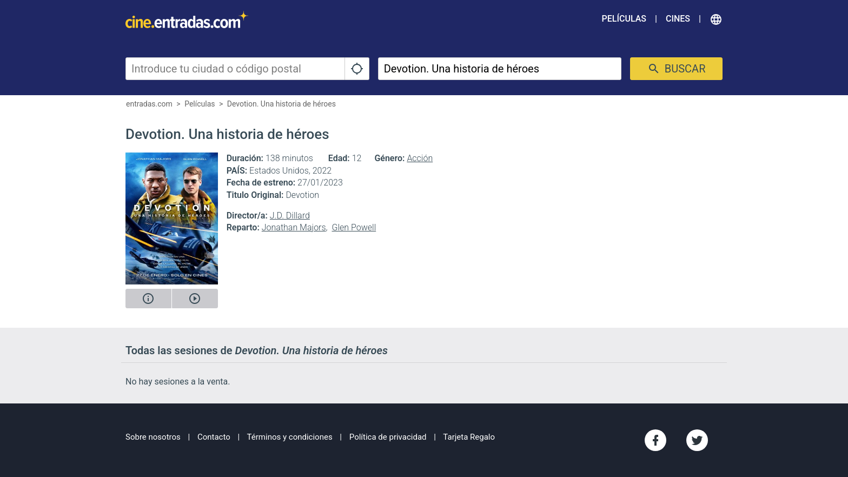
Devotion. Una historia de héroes (281, 104)
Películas (624, 19)
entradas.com (149, 104)
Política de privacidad (388, 437)
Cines (678, 19)
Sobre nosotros (153, 437)
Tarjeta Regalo (469, 437)
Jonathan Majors (294, 227)
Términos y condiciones (290, 437)
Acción (420, 158)
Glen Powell (354, 227)
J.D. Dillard (290, 215)
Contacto (213, 437)
